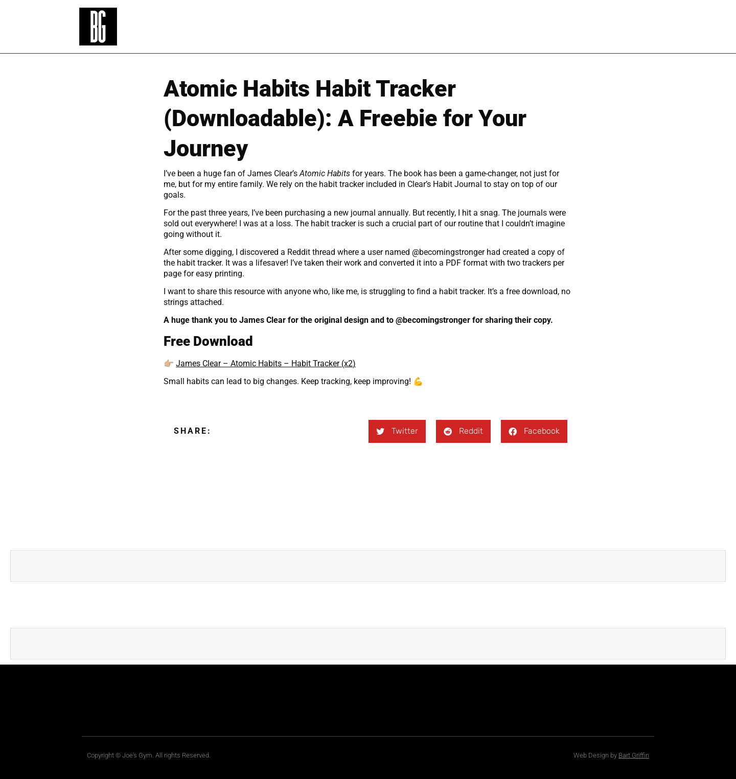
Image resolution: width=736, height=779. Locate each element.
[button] (397, 431)
